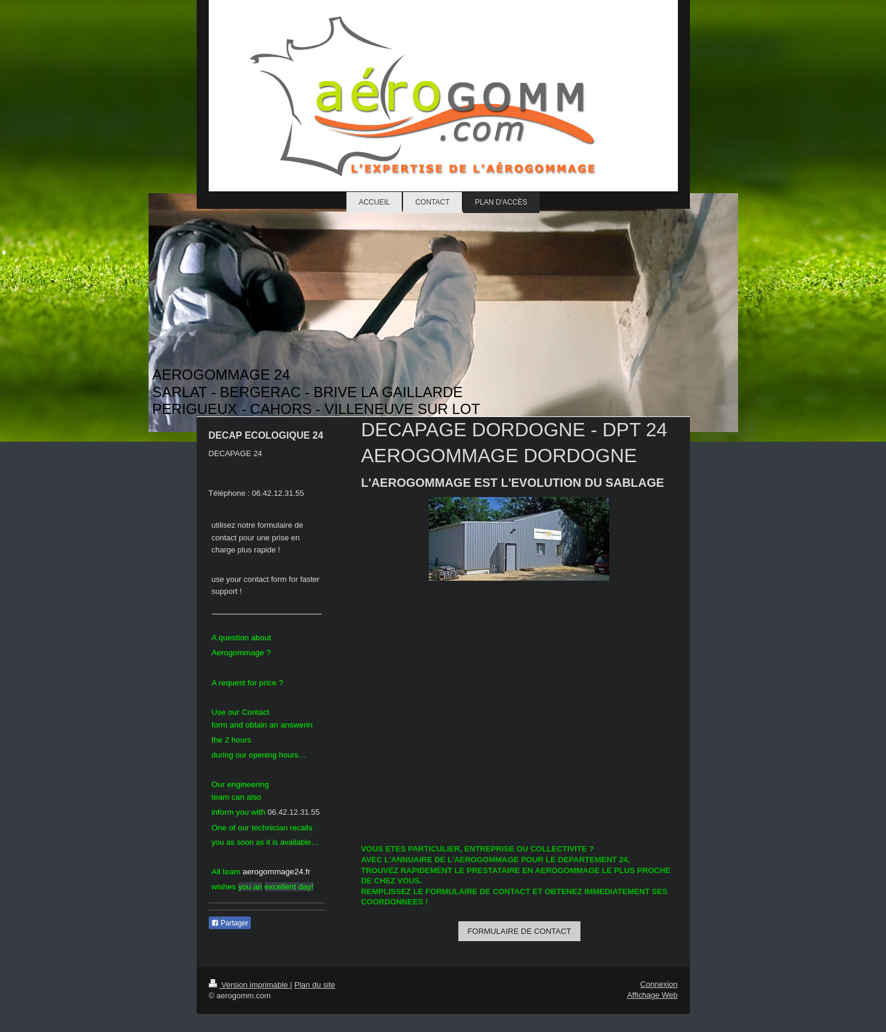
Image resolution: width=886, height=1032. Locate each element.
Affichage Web (652, 995)
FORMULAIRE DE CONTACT (519, 931)
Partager (229, 923)
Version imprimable (250, 984)
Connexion (658, 984)
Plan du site (314, 984)
